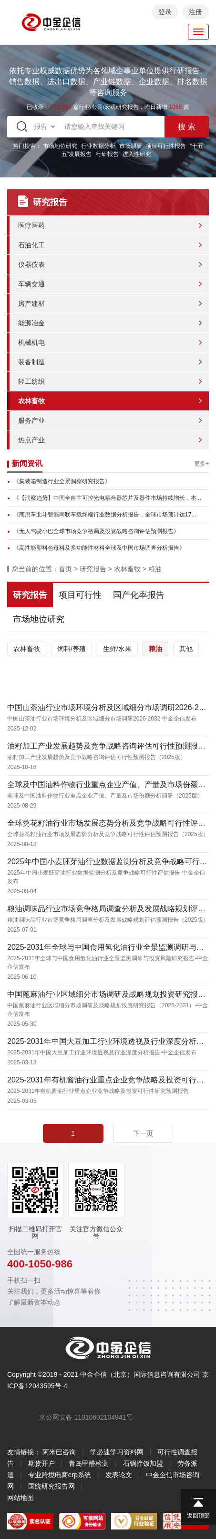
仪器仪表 (31, 264)
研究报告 (93, 569)
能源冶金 (31, 323)
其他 (186, 649)
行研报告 (107, 154)
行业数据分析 (98, 146)
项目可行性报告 (166, 146)
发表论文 (118, 1475)
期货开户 (41, 1463)
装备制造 (31, 362)
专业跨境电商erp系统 (59, 1475)
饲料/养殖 (71, 649)
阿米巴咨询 (59, 1452)
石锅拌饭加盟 (143, 1463)
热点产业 (31, 440)
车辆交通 (31, 284)
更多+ (201, 464)
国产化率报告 (139, 595)
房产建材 (31, 303)
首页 (65, 569)
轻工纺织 (31, 381)
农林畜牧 (31, 401)
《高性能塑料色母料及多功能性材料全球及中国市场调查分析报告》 (99, 548)
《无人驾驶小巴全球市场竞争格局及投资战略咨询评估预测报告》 (96, 531)
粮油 (155, 569)
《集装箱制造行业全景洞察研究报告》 (62, 481)
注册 (195, 12)
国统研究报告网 (51, 1486)
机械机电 (31, 342)
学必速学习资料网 (117, 1452)
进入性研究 (137, 154)
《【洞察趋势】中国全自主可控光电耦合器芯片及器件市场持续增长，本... (107, 498)
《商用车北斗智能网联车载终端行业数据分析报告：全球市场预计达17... (104, 514)
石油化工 (31, 245)
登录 (165, 12)
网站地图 (20, 1497)
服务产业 (31, 420)
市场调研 (130, 146)
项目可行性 (80, 595)
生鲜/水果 (117, 649)
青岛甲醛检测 (89, 1463)
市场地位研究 (60, 146)
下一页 (143, 1133)
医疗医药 (31, 225)
